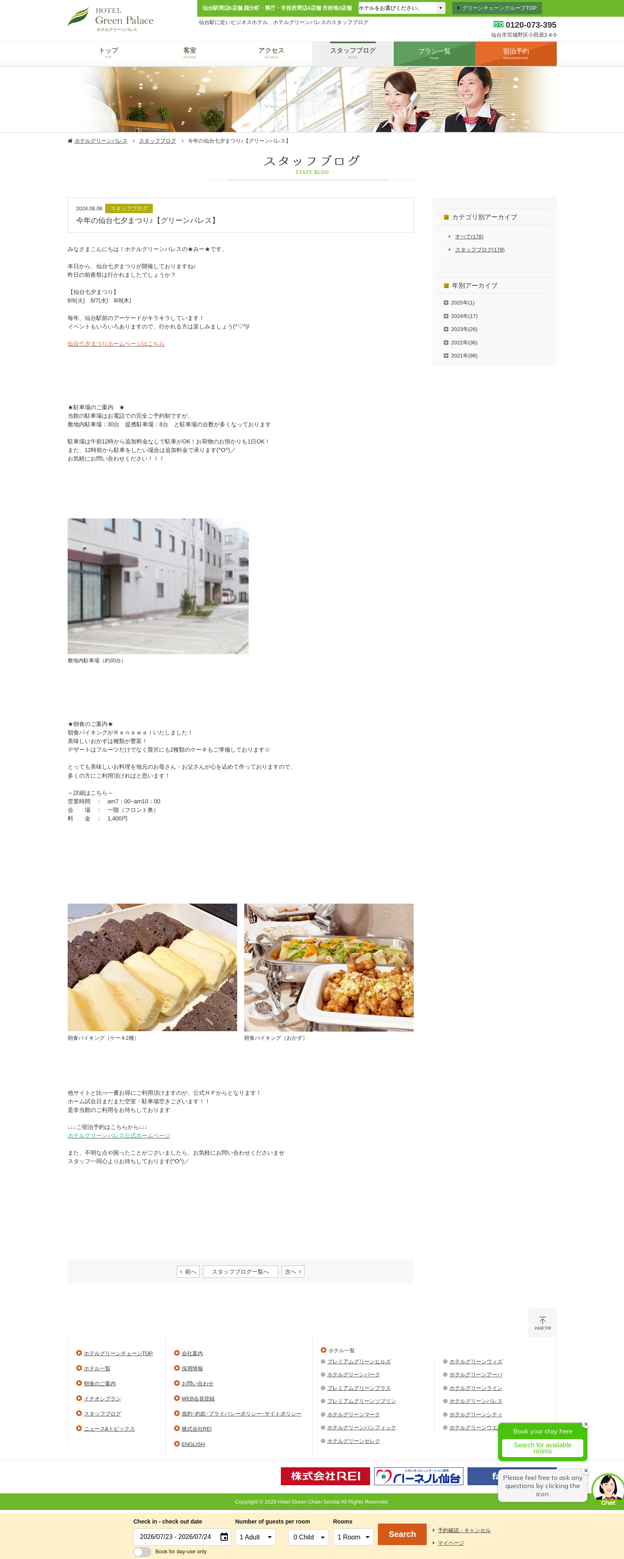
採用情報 (192, 1368)
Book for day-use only (170, 1551)
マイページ (451, 1543)
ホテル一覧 (97, 1368)
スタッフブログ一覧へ (240, 1271)
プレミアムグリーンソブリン (361, 1401)
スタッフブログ (157, 141)
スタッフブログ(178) (480, 250)
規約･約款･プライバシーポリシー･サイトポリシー (242, 1414)
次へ (290, 1271)
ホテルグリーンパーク (353, 1375)
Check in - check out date (167, 1521)
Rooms (342, 1521)
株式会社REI (197, 1429)
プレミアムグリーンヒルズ (359, 1361)
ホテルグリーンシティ (476, 1414)
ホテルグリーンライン (476, 1388)
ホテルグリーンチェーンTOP (118, 1353)
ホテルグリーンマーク (353, 1414)
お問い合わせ (198, 1383)
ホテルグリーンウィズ (476, 1361)
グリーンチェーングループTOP (499, 8)
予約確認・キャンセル (464, 1530)
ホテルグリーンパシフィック (361, 1427)
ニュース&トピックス (109, 1429)
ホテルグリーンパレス (101, 141)
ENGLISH (193, 1444)
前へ (190, 1271)
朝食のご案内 (100, 1383)
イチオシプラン (102, 1399)
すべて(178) (469, 237)
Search (402, 1534)
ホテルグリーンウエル (476, 1427)
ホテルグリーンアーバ (476, 1375)
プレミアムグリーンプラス (359, 1388)
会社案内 (192, 1353)
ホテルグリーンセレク (353, 1441)
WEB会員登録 (198, 1399)
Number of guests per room (259, 1521)
